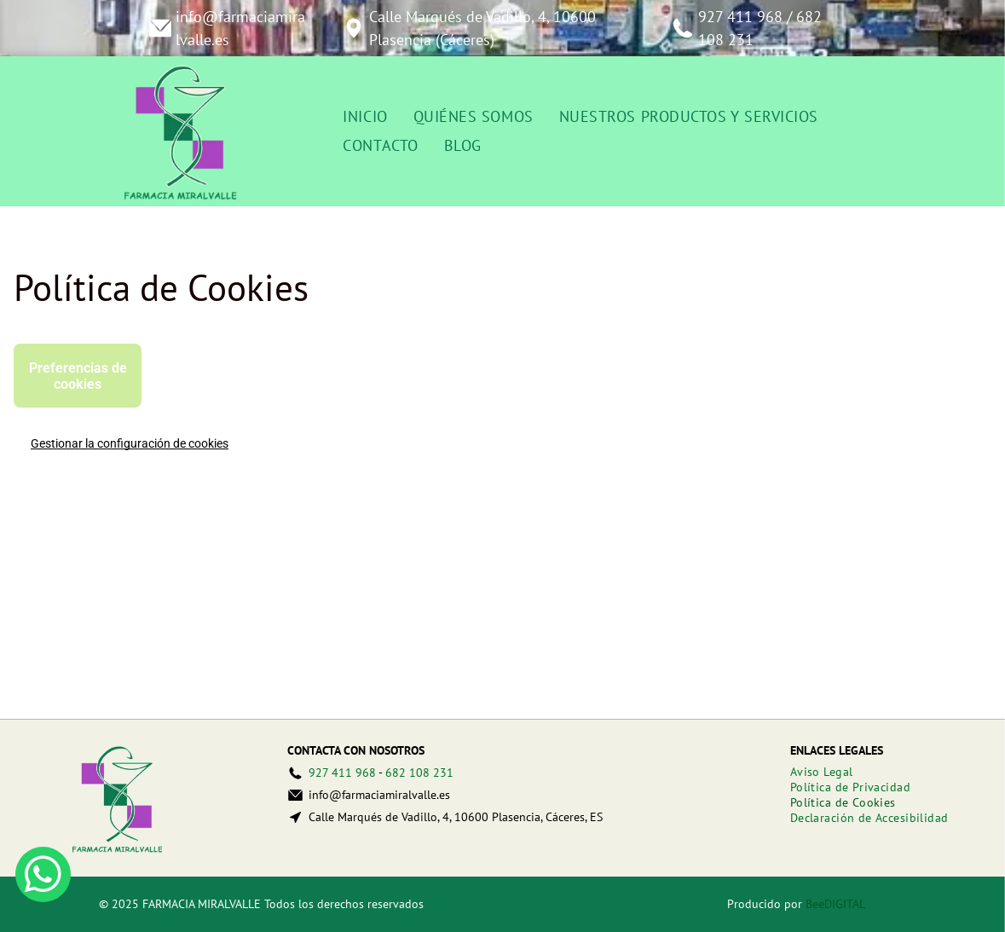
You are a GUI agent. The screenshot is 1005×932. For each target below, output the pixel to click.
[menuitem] (365, 116)
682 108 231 (419, 772)
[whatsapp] (43, 876)
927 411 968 (740, 16)
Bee (815, 904)
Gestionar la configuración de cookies (129, 444)
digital (844, 904)
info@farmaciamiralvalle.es (379, 794)
